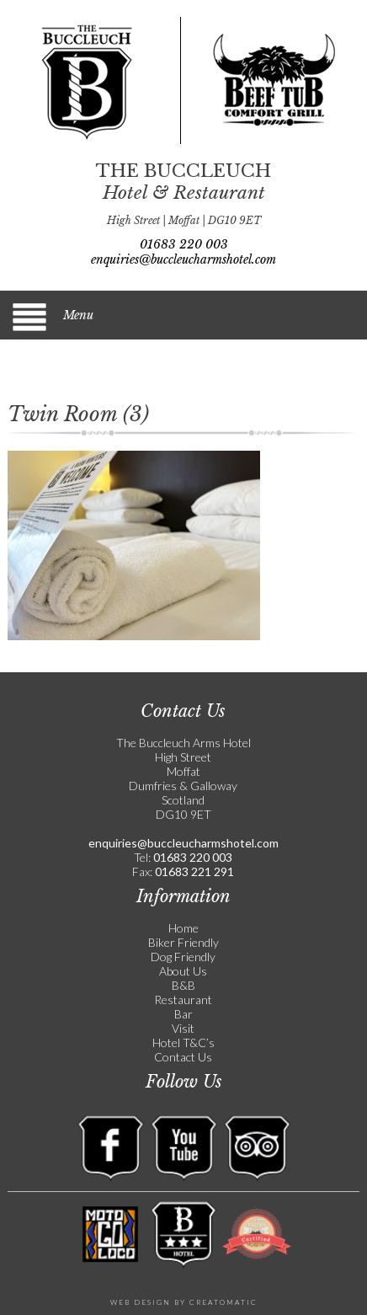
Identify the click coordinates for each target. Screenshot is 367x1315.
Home (183, 928)
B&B (183, 985)
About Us (183, 971)
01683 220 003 (184, 244)
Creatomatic (223, 1302)
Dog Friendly (183, 956)
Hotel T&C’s (183, 1042)
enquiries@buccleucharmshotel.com (183, 259)
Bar (183, 1014)
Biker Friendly (183, 942)
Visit (183, 1028)
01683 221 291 (193, 871)
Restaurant (183, 999)
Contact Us (183, 1057)
